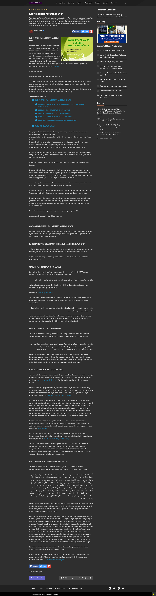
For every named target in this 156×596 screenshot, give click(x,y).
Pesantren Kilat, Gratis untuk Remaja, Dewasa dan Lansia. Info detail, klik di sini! (112, 16)
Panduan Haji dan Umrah (105, 139)
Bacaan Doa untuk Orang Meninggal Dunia (112, 81)
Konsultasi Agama (37, 571)
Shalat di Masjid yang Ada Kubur (111, 62)
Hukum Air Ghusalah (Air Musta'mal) (56, 439)
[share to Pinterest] (91, 31)
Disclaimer (49, 588)
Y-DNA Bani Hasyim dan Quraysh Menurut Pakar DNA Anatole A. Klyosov (110, 120)
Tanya (79, 3)
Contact (41, 588)
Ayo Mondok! (60, 3)
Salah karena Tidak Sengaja (54, 560)
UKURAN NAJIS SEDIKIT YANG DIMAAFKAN (54, 110)
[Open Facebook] (110, 588)
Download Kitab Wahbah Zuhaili (111, 91)
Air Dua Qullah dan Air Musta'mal (60, 395)
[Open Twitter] (114, 588)
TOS (68, 588)
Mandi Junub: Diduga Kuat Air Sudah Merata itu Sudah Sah (113, 56)
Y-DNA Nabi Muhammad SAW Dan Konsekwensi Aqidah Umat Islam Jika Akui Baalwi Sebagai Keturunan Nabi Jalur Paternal (111, 112)
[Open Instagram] (118, 588)
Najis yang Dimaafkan (45, 293)
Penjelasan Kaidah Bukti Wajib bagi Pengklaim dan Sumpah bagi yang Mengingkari (108, 127)
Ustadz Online (39, 30)
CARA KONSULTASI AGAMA (45, 126)
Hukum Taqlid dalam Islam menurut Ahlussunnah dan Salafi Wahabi (108, 134)
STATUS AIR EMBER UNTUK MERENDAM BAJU (55, 117)
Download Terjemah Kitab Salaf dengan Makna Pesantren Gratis (111, 67)
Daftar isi (71, 3)
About (34, 588)
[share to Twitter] (85, 31)
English (105, 3)
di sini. (57, 66)
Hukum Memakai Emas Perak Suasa (112, 50)
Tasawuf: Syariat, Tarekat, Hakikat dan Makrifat (113, 74)
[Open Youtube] (123, 588)
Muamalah (88, 3)
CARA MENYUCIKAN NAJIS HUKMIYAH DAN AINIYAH (57, 120)
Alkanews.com (77, 588)
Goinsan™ (55, 594)
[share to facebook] (76, 31)
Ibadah (97, 3)
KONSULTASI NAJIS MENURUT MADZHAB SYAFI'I (53, 100)
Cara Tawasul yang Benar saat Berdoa (113, 86)
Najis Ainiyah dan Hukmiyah (46, 380)
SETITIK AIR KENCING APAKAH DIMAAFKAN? (54, 113)
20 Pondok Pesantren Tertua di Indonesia (111, 96)
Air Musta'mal (42, 428)
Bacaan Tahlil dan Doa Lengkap (109, 46)
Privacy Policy (60, 588)
